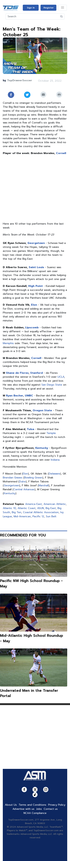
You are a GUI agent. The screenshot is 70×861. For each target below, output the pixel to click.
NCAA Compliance (35, 813)
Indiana (55, 460)
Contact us (51, 809)
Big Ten (16, 512)
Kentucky (41, 448)
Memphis (8, 343)
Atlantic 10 (9, 508)
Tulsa (30, 429)
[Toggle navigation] (62, 8)
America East (33, 504)
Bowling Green (33, 478)
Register (48, 7)
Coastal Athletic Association (41, 512)
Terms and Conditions (32, 805)
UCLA (60, 377)
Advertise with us (23, 809)
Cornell (61, 153)
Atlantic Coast (26, 508)
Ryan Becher (14, 396)
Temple (51, 433)
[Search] (32, 17)
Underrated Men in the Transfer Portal (29, 693)
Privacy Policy (56, 805)
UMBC (29, 396)
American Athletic (54, 504)
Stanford (36, 373)
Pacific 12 (38, 516)
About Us (11, 805)
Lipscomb (32, 327)
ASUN (40, 508)
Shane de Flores (17, 373)
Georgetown (36, 243)
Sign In (31, 7)
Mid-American (22, 516)
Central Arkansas (24, 489)
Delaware (54, 474)
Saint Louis (36, 267)
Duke (22, 482)
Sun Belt (51, 516)
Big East (51, 508)
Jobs (39, 809)
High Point (35, 286)
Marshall (44, 485)
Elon (34, 305)
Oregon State (42, 410)
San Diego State (51, 385)
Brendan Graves (12, 478)
